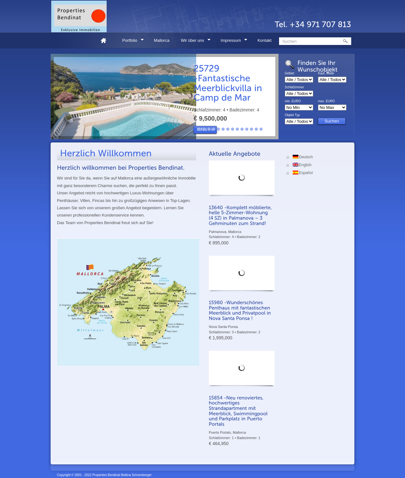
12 (246, 129)
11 (242, 129)
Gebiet (289, 73)
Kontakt (264, 40)
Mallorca (161, 40)
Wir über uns (193, 41)
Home (106, 40)
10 (237, 129)
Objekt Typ (292, 115)
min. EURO (293, 101)
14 (256, 129)
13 (251, 129)
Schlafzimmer (294, 87)
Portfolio (130, 41)
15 (261, 129)
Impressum (231, 41)
